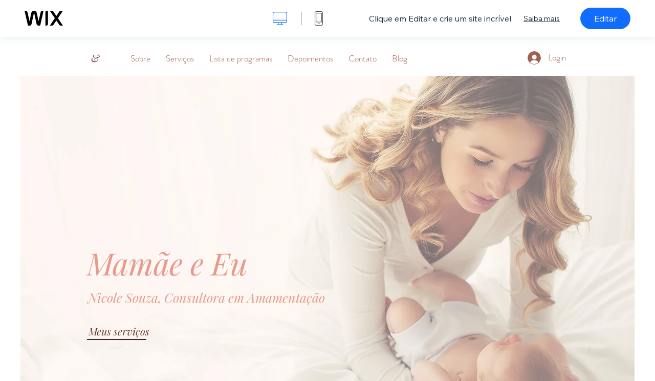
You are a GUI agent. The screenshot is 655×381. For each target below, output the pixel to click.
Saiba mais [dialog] (541, 18)
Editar (605, 18)
